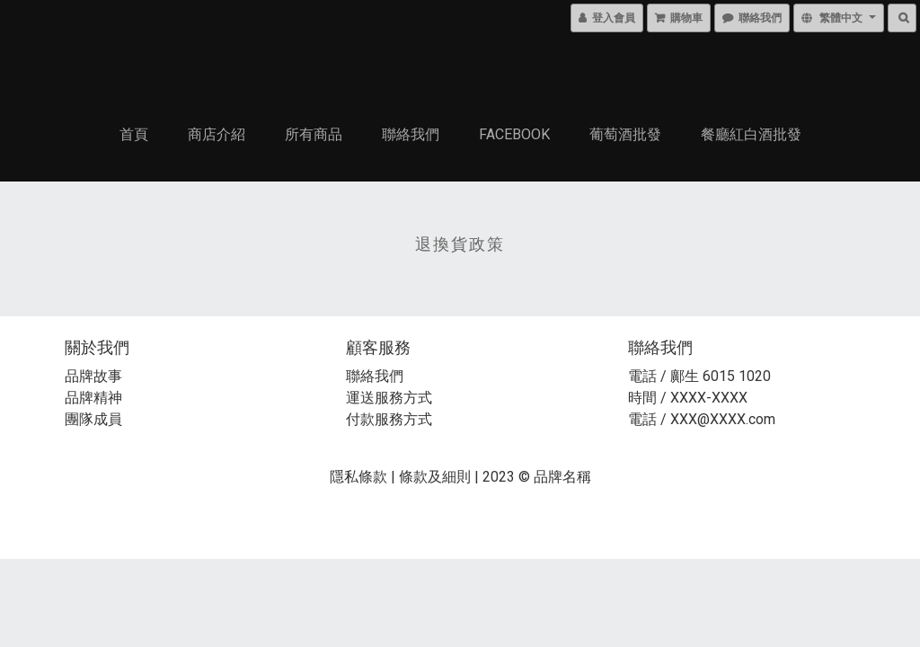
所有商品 (313, 134)
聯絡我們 (410, 134)
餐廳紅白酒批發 (751, 134)
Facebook (514, 134)
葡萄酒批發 (625, 134)
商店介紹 (216, 134)
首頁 (133, 134)
